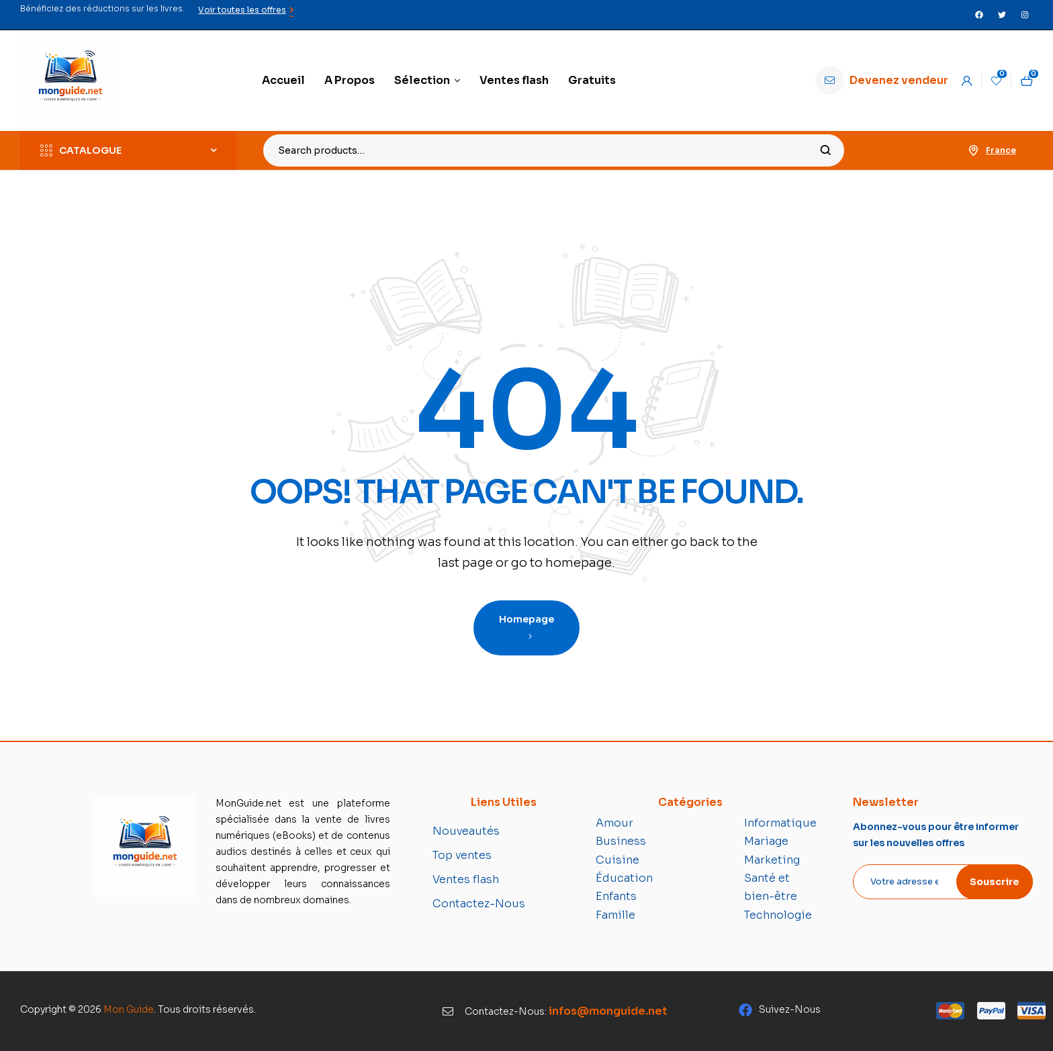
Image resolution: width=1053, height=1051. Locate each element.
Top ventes (462, 855)
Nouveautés (466, 831)
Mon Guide (128, 1009)
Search (825, 150)
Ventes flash (465, 879)
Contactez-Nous (478, 904)
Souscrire (994, 882)
